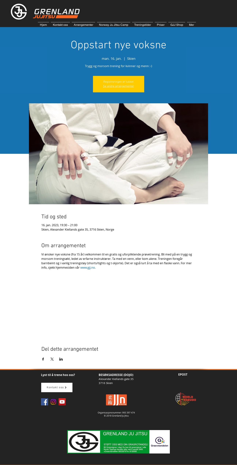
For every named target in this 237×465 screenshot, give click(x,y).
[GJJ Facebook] (44, 401)
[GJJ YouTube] (62, 401)
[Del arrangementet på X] (52, 359)
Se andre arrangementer (118, 86)
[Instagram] (53, 401)
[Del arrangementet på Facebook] (43, 359)
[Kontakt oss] (57, 387)
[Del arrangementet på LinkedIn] (61, 359)
